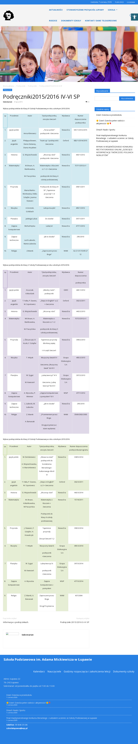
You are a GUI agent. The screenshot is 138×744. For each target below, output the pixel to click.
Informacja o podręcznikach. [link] (16, 622)
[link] (134, 17)
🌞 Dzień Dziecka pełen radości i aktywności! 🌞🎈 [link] (110, 122)
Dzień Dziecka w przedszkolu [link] (109, 115)
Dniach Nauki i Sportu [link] (105, 129)
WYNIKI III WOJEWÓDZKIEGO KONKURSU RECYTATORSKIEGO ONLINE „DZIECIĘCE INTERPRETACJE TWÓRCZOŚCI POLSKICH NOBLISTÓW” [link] (114, 150)
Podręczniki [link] (20, 86)
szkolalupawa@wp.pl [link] (16, 728)
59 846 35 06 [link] (16, 724)
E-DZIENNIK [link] (131, 2)
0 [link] (87, 102)
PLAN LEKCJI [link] (119, 2)
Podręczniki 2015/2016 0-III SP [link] (74, 622)
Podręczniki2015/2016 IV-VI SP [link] (41, 96)
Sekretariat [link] (7, 102)
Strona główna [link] (8, 86)
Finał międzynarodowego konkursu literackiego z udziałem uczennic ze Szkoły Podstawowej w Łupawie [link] (115, 138)
